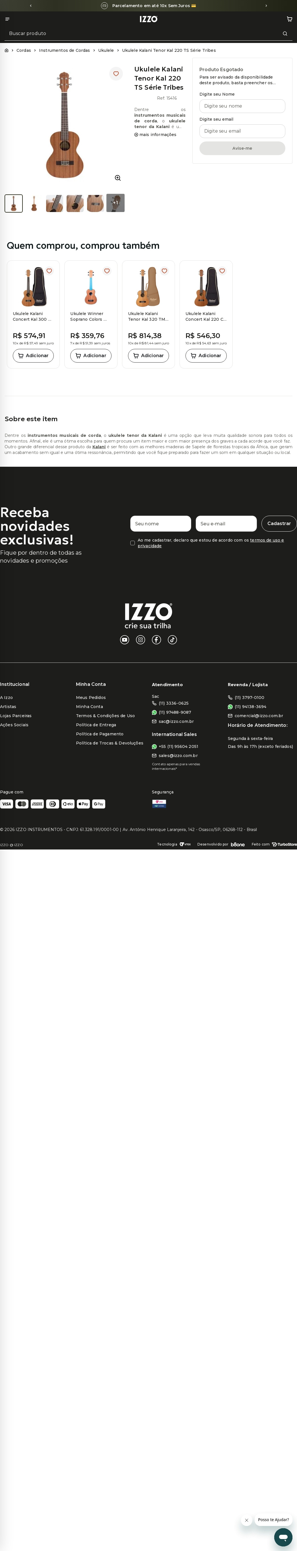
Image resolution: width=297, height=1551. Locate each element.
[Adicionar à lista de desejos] (116, 74)
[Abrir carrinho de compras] (289, 19)
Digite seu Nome (217, 94)
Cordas (23, 50)
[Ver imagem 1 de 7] (14, 203)
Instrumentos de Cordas (64, 50)
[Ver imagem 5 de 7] (95, 203)
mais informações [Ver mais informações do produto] (155, 134)
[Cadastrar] (279, 524)
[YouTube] (124, 639)
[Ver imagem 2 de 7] (34, 203)
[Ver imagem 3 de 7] (55, 203)
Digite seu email (216, 119)
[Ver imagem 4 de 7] (75, 203)
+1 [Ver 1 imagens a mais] (115, 202)
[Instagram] (140, 639)
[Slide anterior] (30, 5)
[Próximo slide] (266, 5)
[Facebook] (156, 639)
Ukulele (106, 50)
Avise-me (242, 148)
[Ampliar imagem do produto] (117, 177)
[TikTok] (172, 639)
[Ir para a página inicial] (148, 19)
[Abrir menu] (7, 19)
